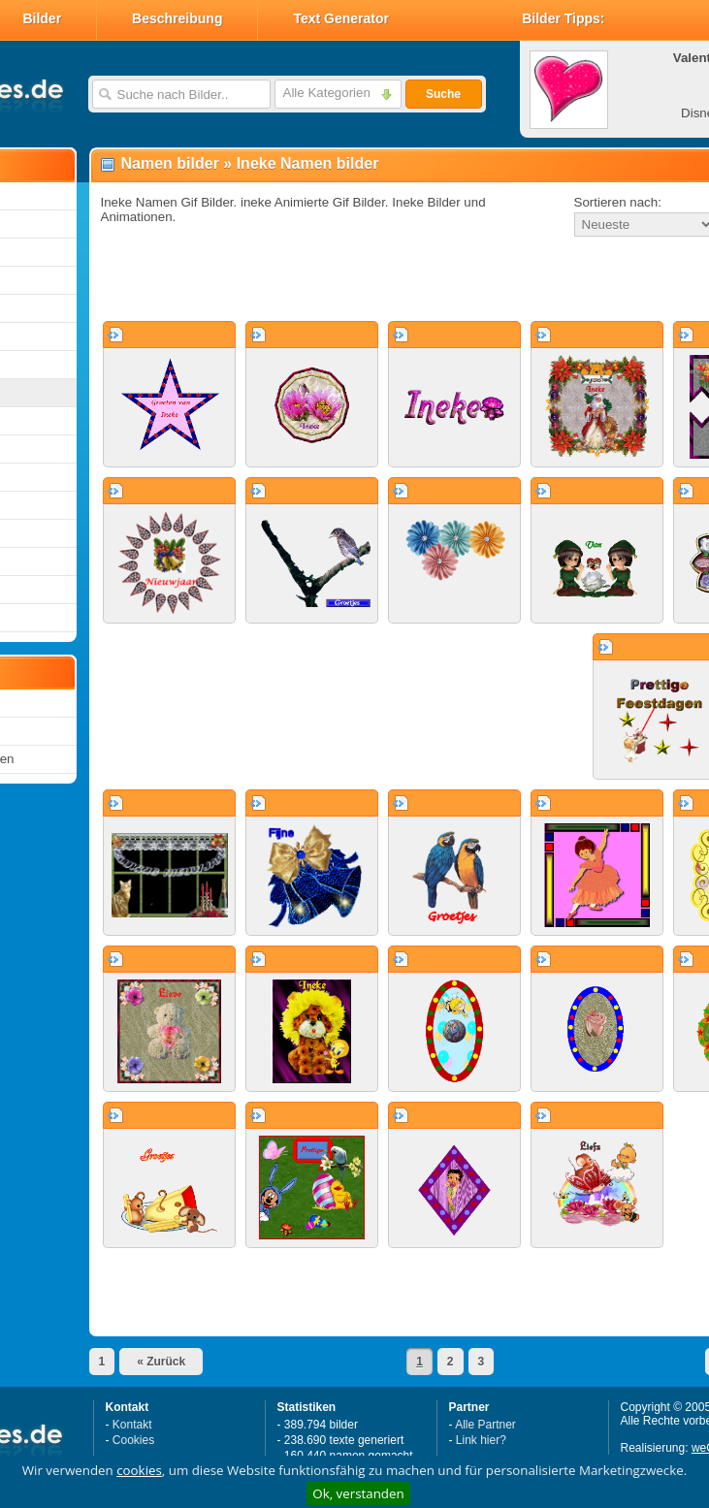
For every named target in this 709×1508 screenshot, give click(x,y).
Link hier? (481, 1440)
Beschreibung (177, 18)
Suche (443, 94)
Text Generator (341, 18)
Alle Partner (485, 1424)
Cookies (133, 1440)
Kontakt (132, 1424)
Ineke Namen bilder (308, 163)
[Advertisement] (345, 280)
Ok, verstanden (357, 1493)
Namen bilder (170, 163)
